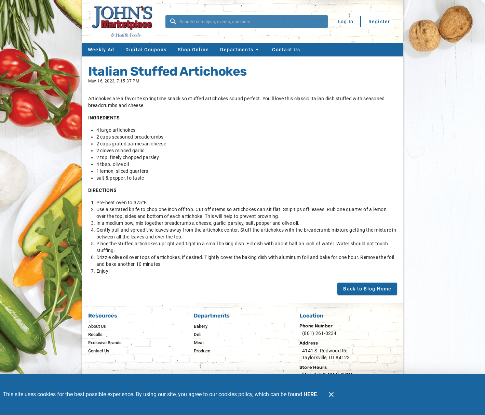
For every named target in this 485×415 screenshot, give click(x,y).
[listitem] (97, 326)
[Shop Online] (193, 49)
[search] (251, 21)
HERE (310, 394)
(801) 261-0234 (319, 333)
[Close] (331, 394)
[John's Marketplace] (125, 21)
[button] (240, 49)
